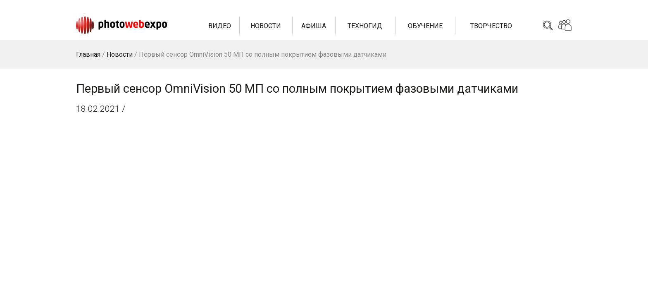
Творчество (491, 26)
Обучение (425, 26)
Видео (219, 26)
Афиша (313, 26)
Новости (265, 26)
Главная (88, 54)
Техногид (365, 26)
